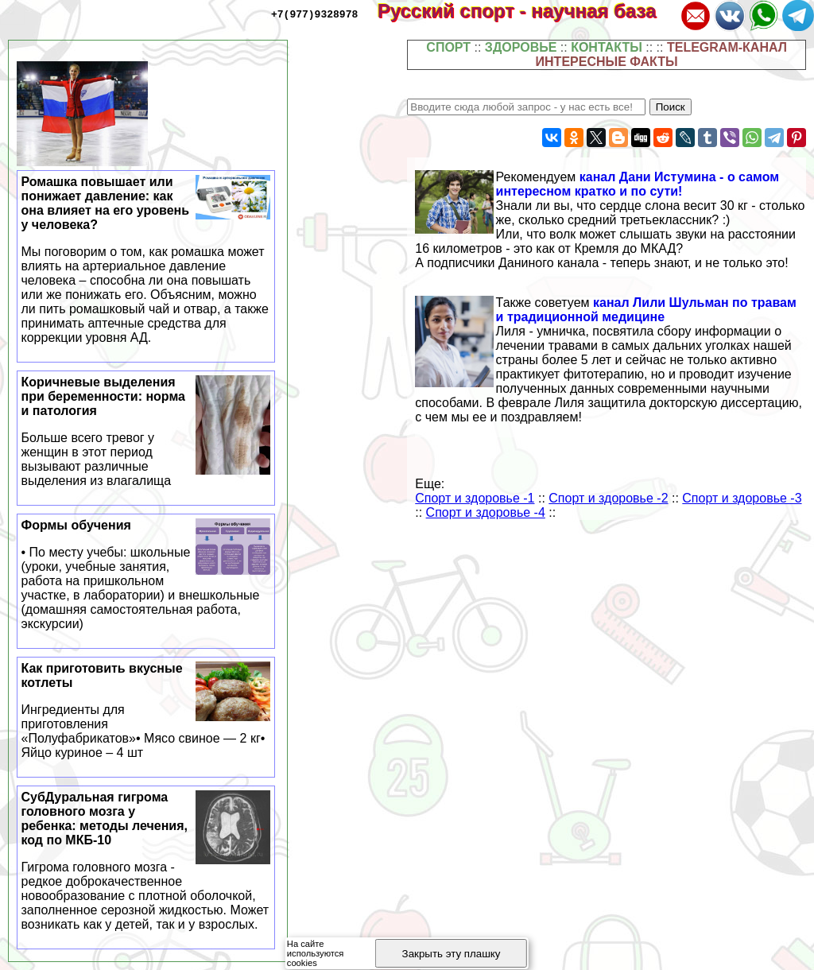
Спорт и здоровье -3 (741, 498)
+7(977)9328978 (314, 13)
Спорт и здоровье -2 (608, 498)
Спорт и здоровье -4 (485, 512)
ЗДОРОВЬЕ (521, 47)
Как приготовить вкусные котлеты (146, 711)
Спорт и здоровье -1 (474, 498)
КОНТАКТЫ (606, 47)
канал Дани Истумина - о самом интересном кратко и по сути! (638, 184)
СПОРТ (448, 47)
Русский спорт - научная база (527, 10)
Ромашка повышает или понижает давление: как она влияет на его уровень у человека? (146, 260)
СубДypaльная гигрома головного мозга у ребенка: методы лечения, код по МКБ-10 (146, 861)
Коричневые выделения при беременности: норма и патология (146, 431)
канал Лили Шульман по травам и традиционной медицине (646, 310)
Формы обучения (146, 574)
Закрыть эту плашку (451, 954)
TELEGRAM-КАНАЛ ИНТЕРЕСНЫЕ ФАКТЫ (661, 54)
